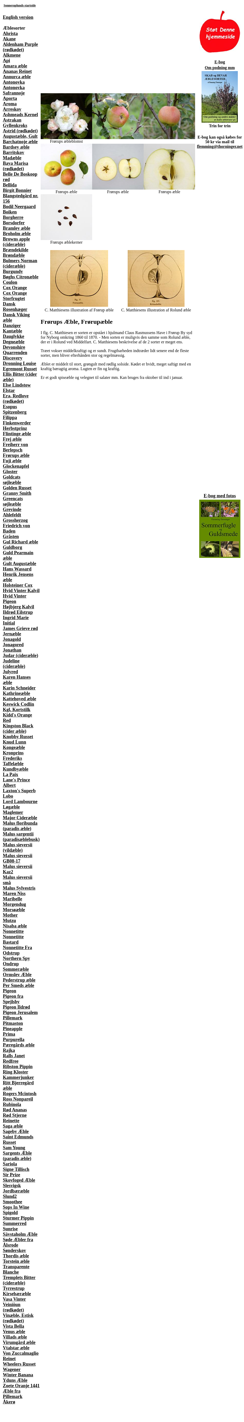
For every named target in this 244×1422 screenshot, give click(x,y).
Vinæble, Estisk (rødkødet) (18, 1318)
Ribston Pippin (18, 1066)
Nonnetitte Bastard (13, 939)
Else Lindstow (17, 385)
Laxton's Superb (19, 790)
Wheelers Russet (19, 1364)
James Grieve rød (20, 628)
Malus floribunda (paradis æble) (20, 826)
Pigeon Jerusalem (20, 1012)
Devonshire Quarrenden (15, 350)
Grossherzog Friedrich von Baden (16, 526)
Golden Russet (17, 487)
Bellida (10, 185)
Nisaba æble (15, 926)
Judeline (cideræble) (14, 663)
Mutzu (9, 920)
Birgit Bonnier (17, 190)
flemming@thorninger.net (219, 146)
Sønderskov (14, 1250)
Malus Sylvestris (19, 888)
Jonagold (12, 639)
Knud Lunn (14, 742)
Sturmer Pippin (18, 1218)
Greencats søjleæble (13, 501)
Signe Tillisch (16, 1169)
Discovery (12, 358)
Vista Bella (13, 1326)
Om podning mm (220, 67)
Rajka (9, 1050)
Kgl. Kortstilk (16, 709)
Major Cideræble (20, 817)
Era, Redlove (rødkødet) (16, 398)
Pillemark (12, 1017)
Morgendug (14, 904)
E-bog (219, 62)
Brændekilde (15, 249)
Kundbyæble (15, 769)
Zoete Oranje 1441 (21, 1385)
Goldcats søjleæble (12, 479)
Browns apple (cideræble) (16, 241)
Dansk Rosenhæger (15, 306)
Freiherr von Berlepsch (15, 447)
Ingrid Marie (16, 617)
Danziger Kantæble (12, 328)
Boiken (10, 212)
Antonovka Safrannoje (14, 90)
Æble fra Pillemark (12, 1394)
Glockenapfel (16, 466)
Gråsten (11, 536)
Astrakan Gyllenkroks (15, 122)
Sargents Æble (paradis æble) (17, 1156)
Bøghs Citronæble (20, 276)
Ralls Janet (14, 1055)
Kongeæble (14, 747)
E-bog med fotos (220, 495)
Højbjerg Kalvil (18, 606)
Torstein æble (16, 1261)
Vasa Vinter (14, 1299)
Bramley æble (16, 228)
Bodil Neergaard (19, 206)
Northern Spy (16, 958)
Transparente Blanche (16, 1269)
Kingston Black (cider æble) (18, 728)
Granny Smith (17, 493)
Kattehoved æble (19, 698)
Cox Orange (15, 287)
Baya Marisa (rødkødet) (15, 166)
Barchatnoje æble (20, 141)
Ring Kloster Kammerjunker (18, 1074)
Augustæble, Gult (20, 136)
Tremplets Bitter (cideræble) (19, 1280)
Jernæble (12, 633)
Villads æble (15, 1337)
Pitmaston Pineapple (13, 1026)
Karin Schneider (19, 688)
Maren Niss (14, 893)
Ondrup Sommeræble (16, 966)
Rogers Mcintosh (19, 1093)
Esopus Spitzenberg (15, 409)
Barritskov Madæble (13, 155)
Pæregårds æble (18, 1045)
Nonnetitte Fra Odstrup (17, 950)
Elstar (9, 390)
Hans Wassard (17, 569)
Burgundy (13, 271)
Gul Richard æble (20, 541)
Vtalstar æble (16, 1347)
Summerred (15, 1223)
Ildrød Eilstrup (18, 612)
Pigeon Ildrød (16, 1007)
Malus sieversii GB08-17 (17, 858)
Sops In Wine (16, 1207)
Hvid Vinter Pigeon (15, 598)
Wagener (12, 1369)
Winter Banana (18, 1374)
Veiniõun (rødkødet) (13, 1307)
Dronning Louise (19, 363)
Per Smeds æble (18, 985)
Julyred (10, 671)
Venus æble (14, 1331)
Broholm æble (17, 233)
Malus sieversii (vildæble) (17, 847)
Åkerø (9, 1401)
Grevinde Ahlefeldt (12, 512)
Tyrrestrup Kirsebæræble (17, 1291)
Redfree (11, 1061)
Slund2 (10, 1196)
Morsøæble (14, 909)
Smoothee (12, 1201)
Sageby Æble (16, 1131)
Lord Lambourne (20, 801)
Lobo (8, 796)
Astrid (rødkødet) (20, 130)
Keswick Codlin (18, 704)
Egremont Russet (20, 368)
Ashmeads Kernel (20, 114)
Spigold (10, 1212)
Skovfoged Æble (19, 1180)
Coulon (10, 282)
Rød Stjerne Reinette (15, 1118)
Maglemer (13, 812)
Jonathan (12, 650)
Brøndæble (14, 255)
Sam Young (14, 1147)
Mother (10, 915)
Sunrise (10, 1228)
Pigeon (9, 990)
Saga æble (13, 1126)
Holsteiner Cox (17, 585)
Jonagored (13, 644)
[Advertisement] (61, 46)
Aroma (10, 103)
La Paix (10, 774)
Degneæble (13, 341)
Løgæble (11, 807)
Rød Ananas (15, 1109)
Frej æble (12, 439)
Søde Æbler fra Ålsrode (18, 1242)
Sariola (10, 1163)
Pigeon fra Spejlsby (13, 999)
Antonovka (14, 82)
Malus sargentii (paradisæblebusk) (21, 836)
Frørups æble (16, 455)
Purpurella (13, 1039)
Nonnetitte (13, 931)
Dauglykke (13, 336)
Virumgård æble (19, 1342)
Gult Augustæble (19, 563)
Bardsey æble (16, 147)
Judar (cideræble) (20, 655)
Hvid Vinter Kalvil (21, 590)
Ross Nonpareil (18, 1099)
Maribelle (12, 898)
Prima (9, 1034)
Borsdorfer (14, 222)
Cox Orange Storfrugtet (15, 296)
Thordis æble (16, 1255)
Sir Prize (11, 1174)
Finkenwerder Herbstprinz (17, 425)
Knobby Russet (18, 736)
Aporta (10, 98)
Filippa (10, 417)
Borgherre (13, 217)
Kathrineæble (16, 693)
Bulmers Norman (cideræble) (20, 263)
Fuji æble (12, 460)
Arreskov (12, 109)
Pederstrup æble (19, 980)
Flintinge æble (17, 433)
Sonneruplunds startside (20, 5)
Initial (9, 623)
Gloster (10, 471)
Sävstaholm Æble (20, 1234)
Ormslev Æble (17, 974)
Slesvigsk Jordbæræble (16, 1188)
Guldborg (12, 547)
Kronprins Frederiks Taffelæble (13, 758)
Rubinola (12, 1104)
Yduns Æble (15, 1380)
